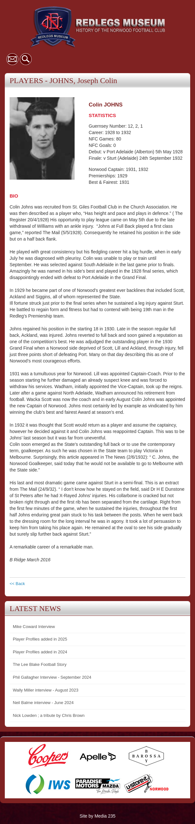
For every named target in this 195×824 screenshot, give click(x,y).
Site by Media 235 (97, 816)
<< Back (17, 583)
